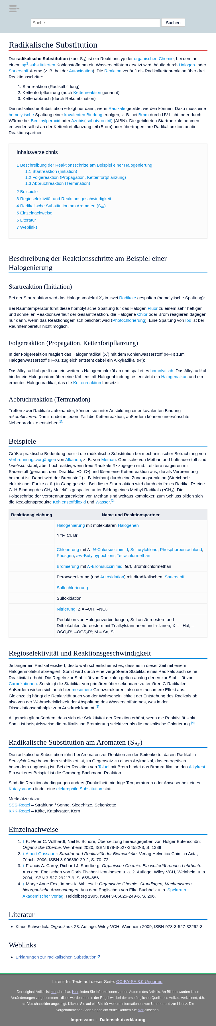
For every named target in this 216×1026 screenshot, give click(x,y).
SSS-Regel (19, 804)
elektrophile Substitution (79, 788)
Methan (108, 459)
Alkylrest (197, 766)
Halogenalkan (174, 376)
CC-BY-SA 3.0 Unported (139, 981)
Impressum (82, 1019)
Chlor (142, 314)
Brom (143, 114)
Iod (188, 320)
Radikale (117, 108)
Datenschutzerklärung (123, 1019)
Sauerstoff (18, 70)
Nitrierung (66, 609)
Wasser (102, 501)
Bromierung (68, 566)
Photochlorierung (128, 320)
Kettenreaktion (87, 92)
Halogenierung (71, 525)
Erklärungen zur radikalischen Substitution (56, 957)
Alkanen (73, 459)
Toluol (103, 766)
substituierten (42, 64)
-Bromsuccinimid (104, 566)
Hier (75, 992)
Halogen (187, 64)
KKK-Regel (19, 810)
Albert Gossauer (41, 853)
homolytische (21, 114)
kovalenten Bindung (83, 114)
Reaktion (112, 70)
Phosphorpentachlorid (181, 549)
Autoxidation (81, 70)
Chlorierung (68, 549)
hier (53, 992)
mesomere (82, 689)
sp (25, 64)
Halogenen (128, 525)
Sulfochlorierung (72, 587)
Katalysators (20, 788)
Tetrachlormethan (133, 555)
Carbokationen (23, 683)
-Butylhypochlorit (95, 555)
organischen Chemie (154, 58)
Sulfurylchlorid (143, 549)
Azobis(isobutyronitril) (92, 120)
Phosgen (65, 555)
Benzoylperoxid (45, 120)
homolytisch (161, 370)
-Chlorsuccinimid (110, 549)
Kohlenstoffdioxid (69, 501)
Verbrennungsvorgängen (32, 459)
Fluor (153, 308)
